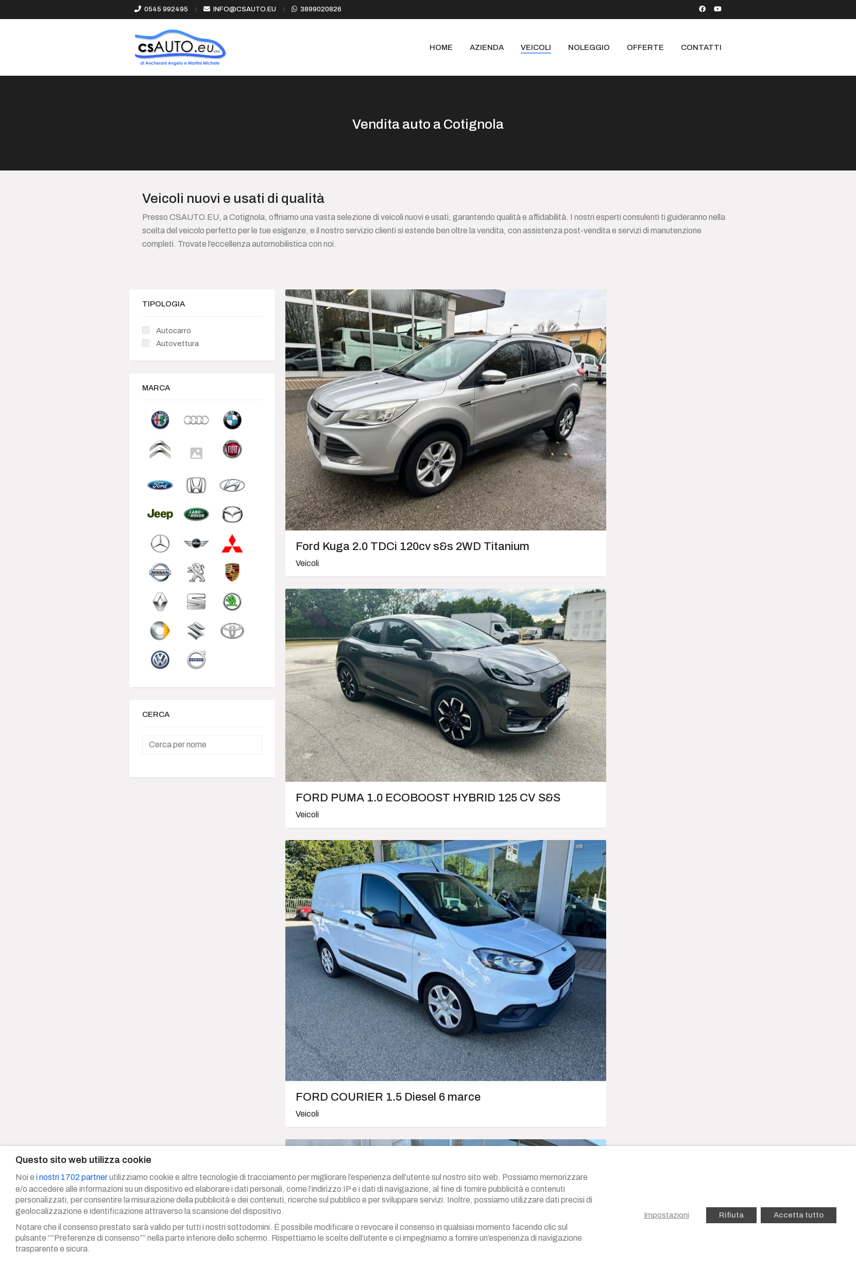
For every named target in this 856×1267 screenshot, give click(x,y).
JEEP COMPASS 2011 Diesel (490, 980)
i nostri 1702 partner (72, 1177)
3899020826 (320, 9)
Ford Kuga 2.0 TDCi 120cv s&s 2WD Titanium (346, 417)
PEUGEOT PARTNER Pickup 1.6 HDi (352, 794)
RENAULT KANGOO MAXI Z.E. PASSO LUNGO (499, 603)
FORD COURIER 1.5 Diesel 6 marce (649, 411)
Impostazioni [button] (666, 1215)
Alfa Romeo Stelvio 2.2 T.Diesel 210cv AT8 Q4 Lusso (495, 800)
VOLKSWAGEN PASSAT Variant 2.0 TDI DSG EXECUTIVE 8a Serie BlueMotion (353, 610)
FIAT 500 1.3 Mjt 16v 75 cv (348, 980)
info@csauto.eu (244, 9)
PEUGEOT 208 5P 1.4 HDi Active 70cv (652, 597)
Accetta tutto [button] (799, 1215)
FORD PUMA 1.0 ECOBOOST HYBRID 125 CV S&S (501, 396)
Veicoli (307, 446)
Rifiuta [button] (731, 1215)
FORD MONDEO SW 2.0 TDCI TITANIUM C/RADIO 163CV (650, 800)
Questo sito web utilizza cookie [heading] (83, 1160)
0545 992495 (166, 9)
